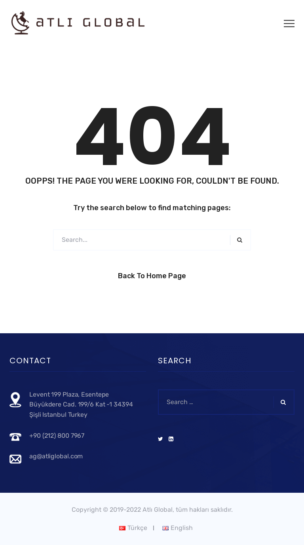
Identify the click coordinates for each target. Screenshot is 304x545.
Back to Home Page (152, 276)
